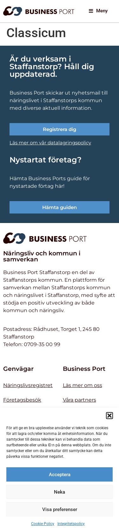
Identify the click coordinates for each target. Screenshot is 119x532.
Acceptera (59, 474)
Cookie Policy (42, 524)
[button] (109, 415)
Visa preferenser (59, 509)
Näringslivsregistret (28, 385)
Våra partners (79, 400)
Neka (59, 492)
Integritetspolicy (71, 524)
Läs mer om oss (82, 385)
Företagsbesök (22, 400)
